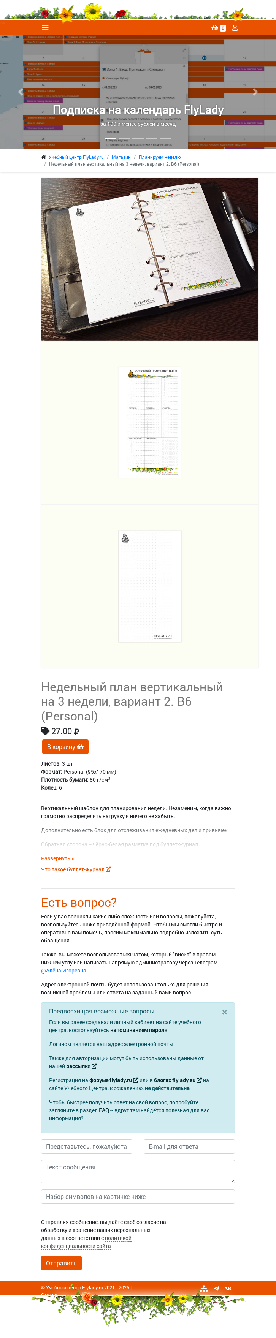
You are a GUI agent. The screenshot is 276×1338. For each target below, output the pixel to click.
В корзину (65, 747)
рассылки (81, 1066)
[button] (20, 92)
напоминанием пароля (138, 1030)
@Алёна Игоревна (63, 970)
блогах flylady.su (178, 1080)
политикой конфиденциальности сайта (86, 1241)
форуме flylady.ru (113, 1080)
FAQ (104, 1110)
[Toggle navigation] (45, 27)
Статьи (49, 1294)
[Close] (224, 1012)
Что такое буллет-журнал (76, 869)
